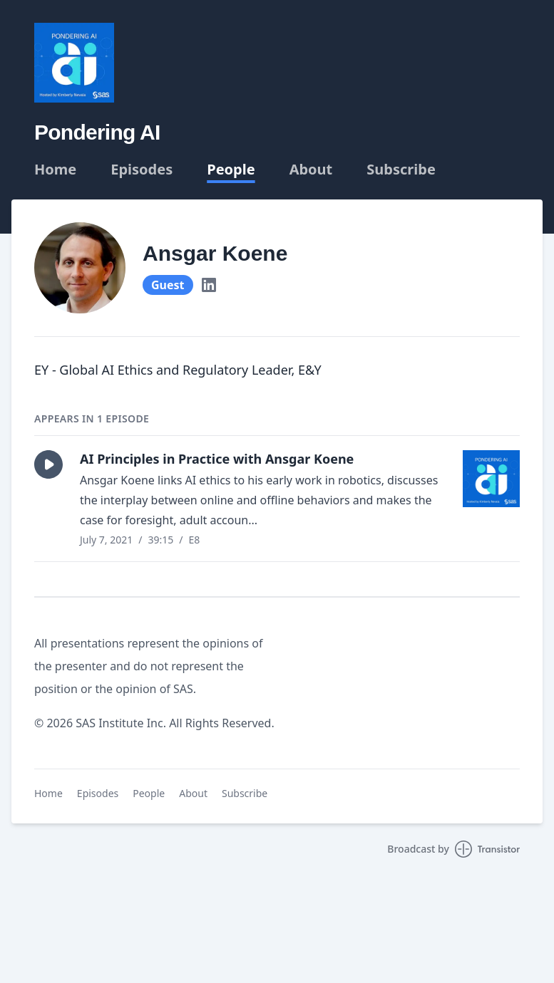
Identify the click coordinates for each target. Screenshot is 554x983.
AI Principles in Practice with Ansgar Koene (217, 458)
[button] (48, 464)
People (231, 169)
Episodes (142, 169)
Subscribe (401, 169)
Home (55, 169)
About (311, 169)
